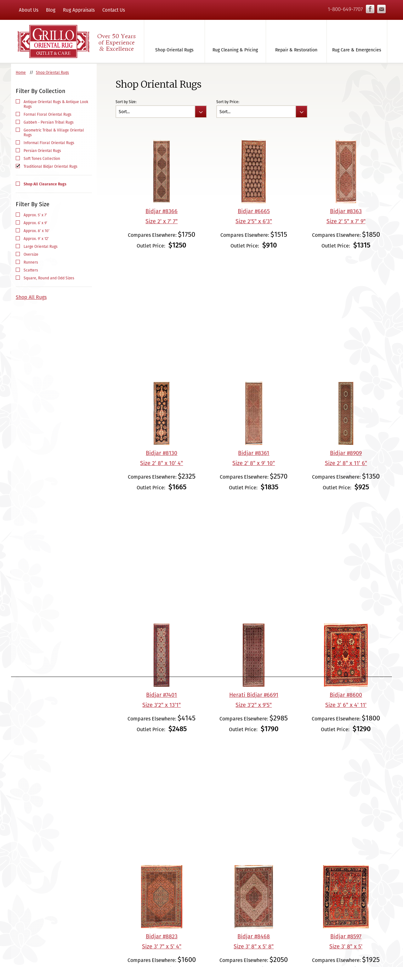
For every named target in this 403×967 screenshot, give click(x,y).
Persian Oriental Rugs (42, 150)
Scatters (31, 270)
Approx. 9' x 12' (36, 238)
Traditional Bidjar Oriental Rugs (50, 166)
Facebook (370, 9)
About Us (28, 10)
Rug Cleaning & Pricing (235, 50)
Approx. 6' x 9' (35, 222)
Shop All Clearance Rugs (45, 184)
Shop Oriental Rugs (174, 50)
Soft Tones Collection (42, 158)
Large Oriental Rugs (41, 246)
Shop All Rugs (31, 297)
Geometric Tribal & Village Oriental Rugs (54, 132)
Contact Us (113, 10)
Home (21, 72)
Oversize (31, 254)
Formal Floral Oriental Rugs (47, 114)
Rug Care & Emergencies (356, 50)
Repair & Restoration (296, 50)
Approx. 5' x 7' (35, 215)
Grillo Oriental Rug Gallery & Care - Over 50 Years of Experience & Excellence (76, 41)
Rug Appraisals (79, 10)
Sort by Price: (227, 102)
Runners (31, 262)
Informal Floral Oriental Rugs (49, 142)
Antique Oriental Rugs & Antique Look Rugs (56, 104)
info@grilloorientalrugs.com (381, 9)
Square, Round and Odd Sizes (49, 278)
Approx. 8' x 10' (36, 230)
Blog (50, 10)
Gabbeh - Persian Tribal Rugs (49, 122)
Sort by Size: (126, 102)
